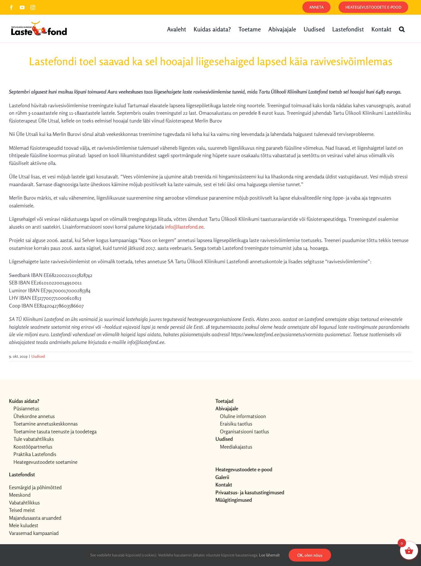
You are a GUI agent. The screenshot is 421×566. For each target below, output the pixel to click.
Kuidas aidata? (24, 401)
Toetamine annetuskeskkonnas (45, 423)
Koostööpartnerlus (32, 446)
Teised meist (22, 510)
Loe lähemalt (269, 555)
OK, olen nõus (309, 555)
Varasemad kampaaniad (34, 533)
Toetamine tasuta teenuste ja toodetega (55, 431)
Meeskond (19, 495)
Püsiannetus (26, 408)
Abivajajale (226, 408)
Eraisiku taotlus (236, 423)
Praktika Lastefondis (34, 454)
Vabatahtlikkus (24, 502)
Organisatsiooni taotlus (244, 431)
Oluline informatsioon (243, 416)
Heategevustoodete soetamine (45, 462)
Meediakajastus (236, 446)
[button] (402, 29)
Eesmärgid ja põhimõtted (35, 487)
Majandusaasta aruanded (35, 518)
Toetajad (224, 401)
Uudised (38, 356)
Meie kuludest (23, 525)
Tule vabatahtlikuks (33, 439)
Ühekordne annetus (34, 416)
